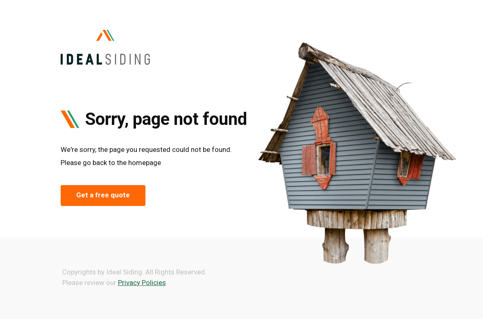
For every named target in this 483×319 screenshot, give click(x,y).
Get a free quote (103, 195)
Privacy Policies (142, 282)
